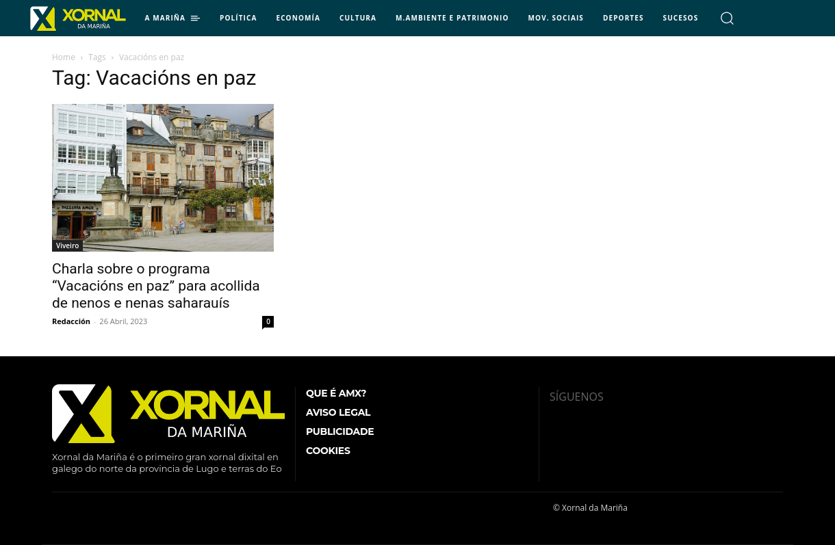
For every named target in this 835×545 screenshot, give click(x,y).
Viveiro (67, 245)
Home (63, 57)
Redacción (71, 321)
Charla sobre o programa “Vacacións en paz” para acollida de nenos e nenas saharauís (156, 286)
